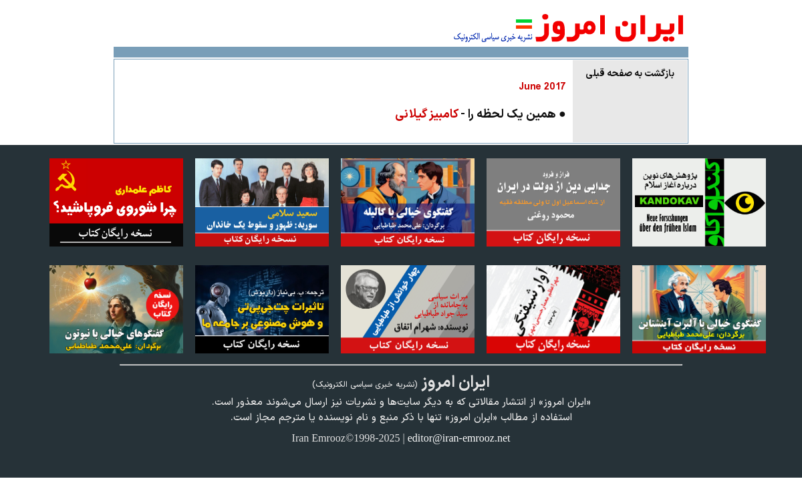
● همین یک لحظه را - (480, 115)
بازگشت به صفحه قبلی (629, 74)
